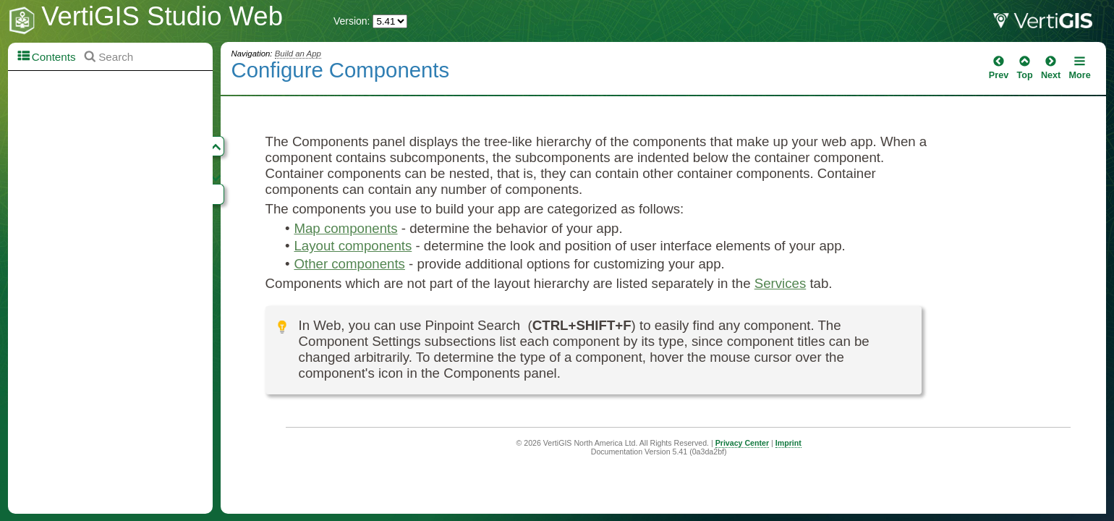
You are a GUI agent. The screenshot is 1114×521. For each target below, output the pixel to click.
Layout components (353, 245)
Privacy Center (742, 443)
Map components (345, 228)
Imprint (788, 443)
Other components (349, 263)
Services (780, 283)
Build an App (298, 53)
